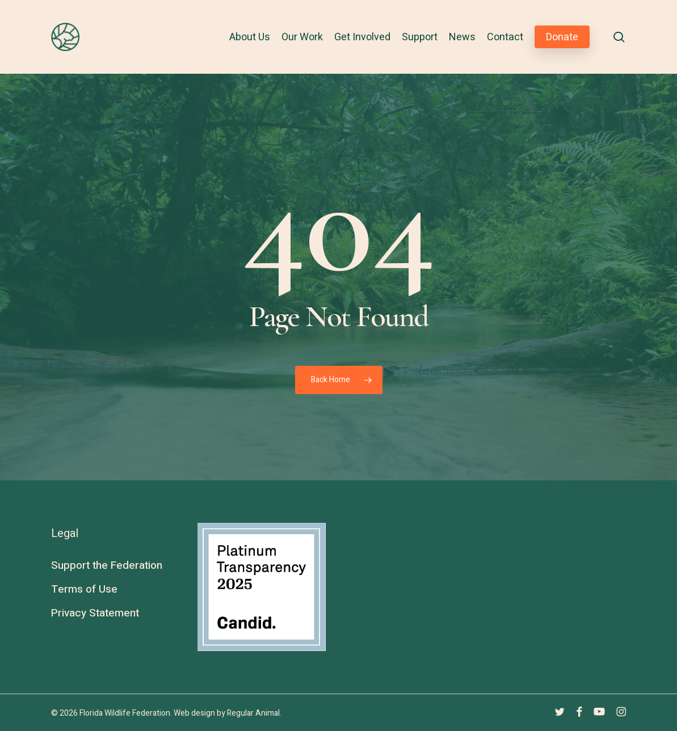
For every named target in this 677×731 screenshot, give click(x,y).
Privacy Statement (95, 613)
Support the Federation (106, 565)
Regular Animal (253, 713)
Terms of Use (84, 589)
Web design (194, 713)
